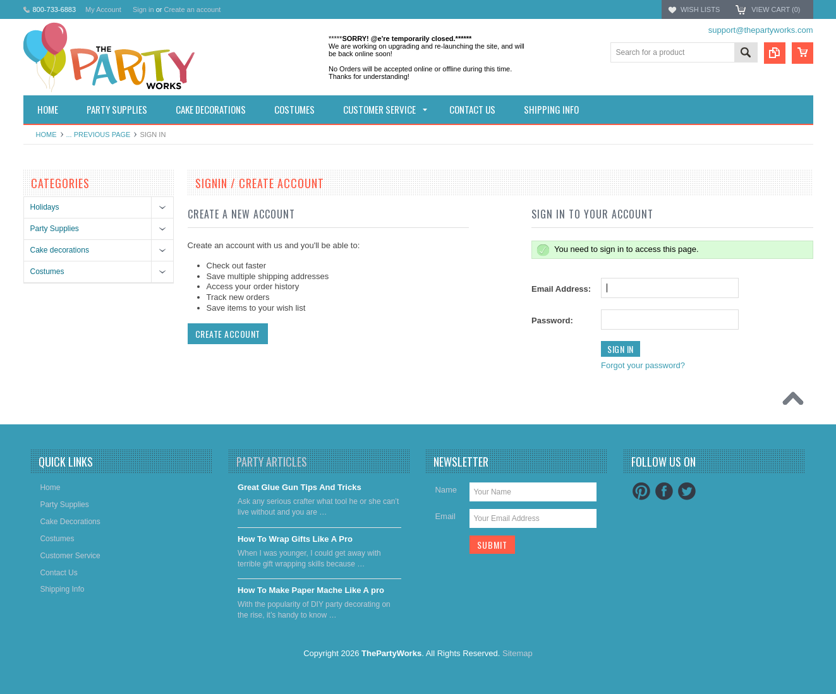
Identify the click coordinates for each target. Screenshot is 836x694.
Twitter (687, 491)
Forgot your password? (643, 365)
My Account (103, 9)
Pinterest (641, 491)
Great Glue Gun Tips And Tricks (299, 487)
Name (446, 489)
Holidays (44, 207)
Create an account (192, 9)
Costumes (47, 271)
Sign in (143, 9)
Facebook (664, 491)
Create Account (227, 333)
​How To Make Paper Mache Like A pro (311, 590)
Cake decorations (59, 250)
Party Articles (271, 461)
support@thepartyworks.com (760, 30)
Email (445, 516)
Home (46, 134)
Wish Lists (700, 9)
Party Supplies (54, 228)
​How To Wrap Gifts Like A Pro (295, 539)
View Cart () (775, 9)
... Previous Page (98, 134)
